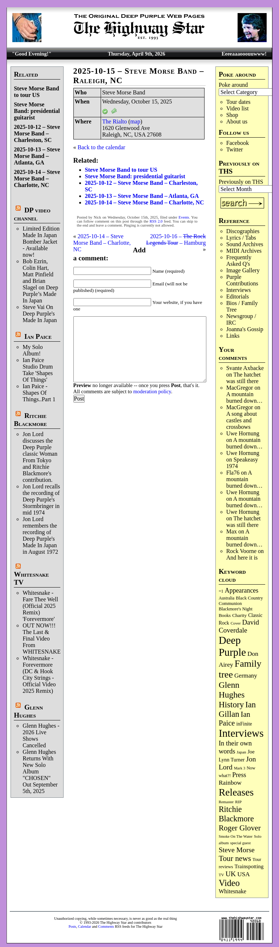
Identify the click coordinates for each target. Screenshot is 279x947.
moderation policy (152, 391)
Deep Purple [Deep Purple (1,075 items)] (232, 646)
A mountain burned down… (244, 397)
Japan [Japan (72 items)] (241, 752)
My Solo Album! (33, 350)
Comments (106, 926)
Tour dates (238, 102)
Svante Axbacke (245, 368)
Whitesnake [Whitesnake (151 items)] (232, 891)
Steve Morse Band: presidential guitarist (37, 111)
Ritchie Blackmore (30, 419)
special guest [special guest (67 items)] (240, 843)
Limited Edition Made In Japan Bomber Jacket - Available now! (41, 241)
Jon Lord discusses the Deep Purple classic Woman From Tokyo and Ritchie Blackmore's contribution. (40, 457)
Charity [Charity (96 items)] (239, 615)
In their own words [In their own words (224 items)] (235, 747)
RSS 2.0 (156, 221)
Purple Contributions (242, 280)
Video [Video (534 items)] (229, 883)
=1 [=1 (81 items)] (221, 591)
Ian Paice (38, 336)
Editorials (237, 296)
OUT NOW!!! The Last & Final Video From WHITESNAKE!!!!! (46, 638)
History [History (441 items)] (231, 704)
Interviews (238, 290)
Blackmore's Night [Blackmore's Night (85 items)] (235, 608)
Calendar (84, 926)
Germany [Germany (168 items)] (245, 675)
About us (236, 121)
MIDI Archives (244, 251)
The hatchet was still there (243, 377)
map (135, 121)
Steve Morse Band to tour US (36, 91)
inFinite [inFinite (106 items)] (244, 724)
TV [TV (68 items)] (221, 875)
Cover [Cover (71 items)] (236, 623)
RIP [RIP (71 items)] (238, 802)
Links (232, 336)
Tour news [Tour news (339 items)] (235, 858)
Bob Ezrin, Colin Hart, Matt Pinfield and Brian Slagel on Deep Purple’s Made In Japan (40, 281)
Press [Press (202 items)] (239, 775)
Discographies (243, 231)
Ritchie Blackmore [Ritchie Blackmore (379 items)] (236, 814)
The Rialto (114, 121)
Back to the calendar (101, 147)
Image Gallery (243, 270)
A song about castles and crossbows (241, 420)
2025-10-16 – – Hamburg (176, 239)
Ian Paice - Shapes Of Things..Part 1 (39, 392)
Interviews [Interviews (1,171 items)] (241, 733)
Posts (72, 926)
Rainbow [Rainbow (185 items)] (230, 782)
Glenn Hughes (28, 711)
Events (184, 217)
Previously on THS (241, 182)
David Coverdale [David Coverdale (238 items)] (239, 626)
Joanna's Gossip (244, 329)
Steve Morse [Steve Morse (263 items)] (237, 850)
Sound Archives (244, 244)
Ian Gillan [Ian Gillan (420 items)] (237, 709)
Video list (237, 108)
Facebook (237, 143)
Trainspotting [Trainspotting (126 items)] (249, 866)
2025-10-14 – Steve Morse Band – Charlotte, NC (37, 178)
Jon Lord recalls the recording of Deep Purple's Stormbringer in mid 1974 (41, 499)
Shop (232, 115)
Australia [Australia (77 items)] (226, 598)
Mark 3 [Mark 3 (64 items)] (239, 768)
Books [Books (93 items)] (225, 615)
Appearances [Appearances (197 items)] (241, 590)
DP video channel (32, 214)
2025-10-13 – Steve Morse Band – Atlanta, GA (37, 156)
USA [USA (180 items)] (243, 874)
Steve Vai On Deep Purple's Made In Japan (40, 313)
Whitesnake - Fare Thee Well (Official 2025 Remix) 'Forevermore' (40, 606)
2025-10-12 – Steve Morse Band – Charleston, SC (37, 133)
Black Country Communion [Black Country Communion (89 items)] (241, 601)
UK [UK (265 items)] (231, 874)
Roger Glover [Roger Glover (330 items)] (240, 828)
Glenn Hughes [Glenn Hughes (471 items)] (231, 689)
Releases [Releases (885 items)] (236, 792)
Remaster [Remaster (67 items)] (226, 802)
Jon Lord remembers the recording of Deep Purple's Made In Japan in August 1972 (40, 535)
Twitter (234, 149)
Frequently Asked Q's (238, 260)
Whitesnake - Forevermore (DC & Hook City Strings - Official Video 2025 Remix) (39, 674)
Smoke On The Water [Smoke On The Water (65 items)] (235, 836)
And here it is (242, 557)
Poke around (233, 85)
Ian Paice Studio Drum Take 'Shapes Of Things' (38, 370)
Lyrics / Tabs (241, 238)
